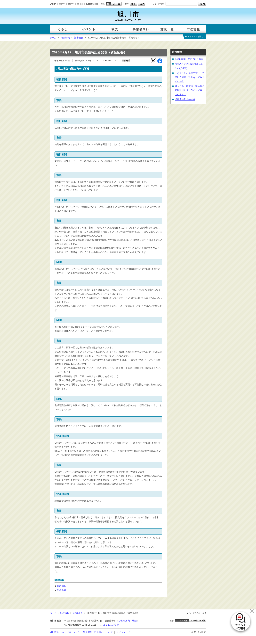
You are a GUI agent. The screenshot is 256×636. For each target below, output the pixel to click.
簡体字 (62, 4)
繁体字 (71, 4)
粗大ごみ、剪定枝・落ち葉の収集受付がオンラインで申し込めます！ (189, 90)
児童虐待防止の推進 (185, 99)
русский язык (92, 4)
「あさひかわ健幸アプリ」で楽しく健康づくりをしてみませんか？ (189, 77)
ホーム (53, 37)
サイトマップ (123, 632)
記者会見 (78, 37)
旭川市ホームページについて (64, 632)
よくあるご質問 (111, 624)
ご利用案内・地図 (127, 620)
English (53, 4)
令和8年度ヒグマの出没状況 (189, 59)
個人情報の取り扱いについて (98, 632)
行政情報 (65, 37)
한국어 (80, 4)
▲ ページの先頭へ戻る (196, 613)
